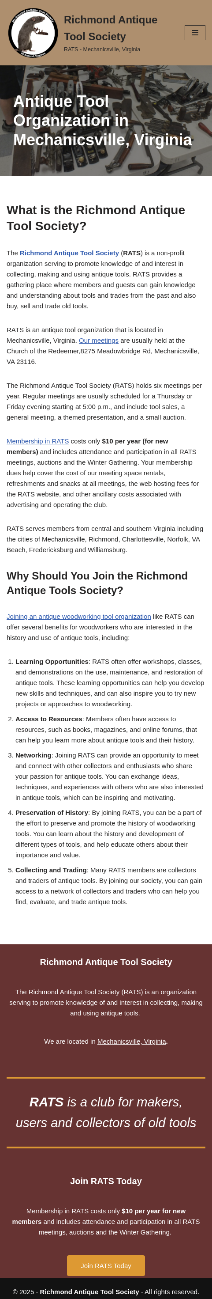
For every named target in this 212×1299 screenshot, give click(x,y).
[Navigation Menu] (195, 32)
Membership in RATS (38, 441)
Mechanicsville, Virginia (131, 1041)
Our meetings (99, 340)
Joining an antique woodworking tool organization (79, 616)
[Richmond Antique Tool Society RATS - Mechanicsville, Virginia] (89, 32)
